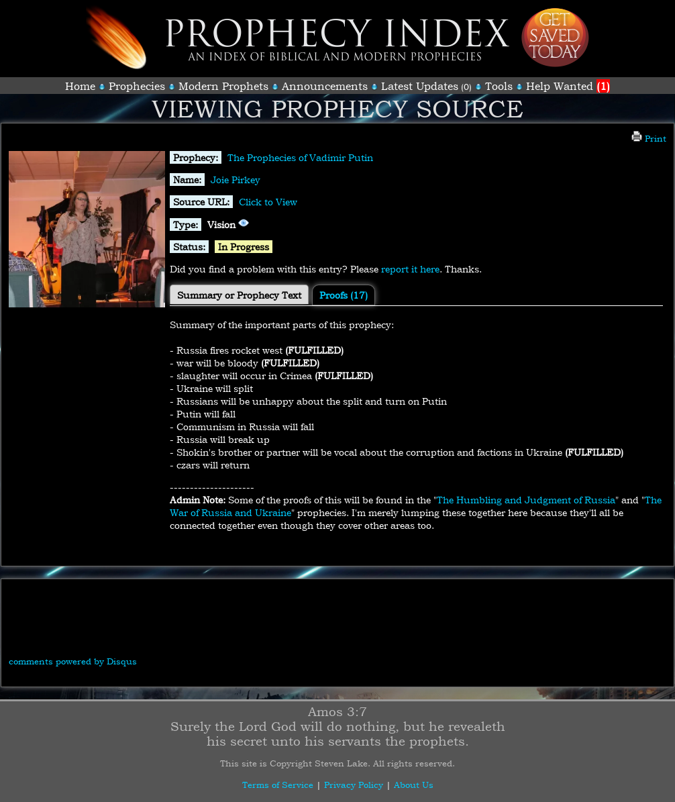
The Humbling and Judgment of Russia (526, 499)
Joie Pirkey (235, 179)
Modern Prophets (223, 86)
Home (80, 86)
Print (648, 138)
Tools (499, 86)
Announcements (325, 86)
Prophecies (137, 86)
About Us (413, 785)
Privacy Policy (353, 785)
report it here (410, 268)
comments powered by (73, 661)
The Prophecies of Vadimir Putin (300, 157)
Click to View (268, 201)
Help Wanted (568, 86)
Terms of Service (277, 785)
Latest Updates (419, 86)
